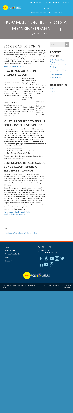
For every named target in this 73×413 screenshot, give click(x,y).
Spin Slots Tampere (56, 75)
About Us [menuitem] (8, 257)
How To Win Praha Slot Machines (15, 66)
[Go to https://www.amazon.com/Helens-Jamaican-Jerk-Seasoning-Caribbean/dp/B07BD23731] (46, 258)
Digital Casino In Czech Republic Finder (17, 212)
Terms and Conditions (51, 286)
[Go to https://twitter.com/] (62, 258)
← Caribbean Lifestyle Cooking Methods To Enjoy (21, 233)
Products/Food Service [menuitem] (12, 254)
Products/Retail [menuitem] (10, 250)
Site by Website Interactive (66, 287)
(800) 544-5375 (59, 13)
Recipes (52, 92)
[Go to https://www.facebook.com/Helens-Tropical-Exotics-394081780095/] (40, 258)
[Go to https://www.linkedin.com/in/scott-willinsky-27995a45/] (40, 264)
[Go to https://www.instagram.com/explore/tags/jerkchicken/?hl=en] (57, 258)
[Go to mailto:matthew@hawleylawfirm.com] (51, 258)
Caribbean (53, 89)
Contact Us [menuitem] (8, 261)
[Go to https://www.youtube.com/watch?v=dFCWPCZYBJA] (46, 264)
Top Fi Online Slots (56, 78)
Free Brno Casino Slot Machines (14, 214)
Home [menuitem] (7, 247)
